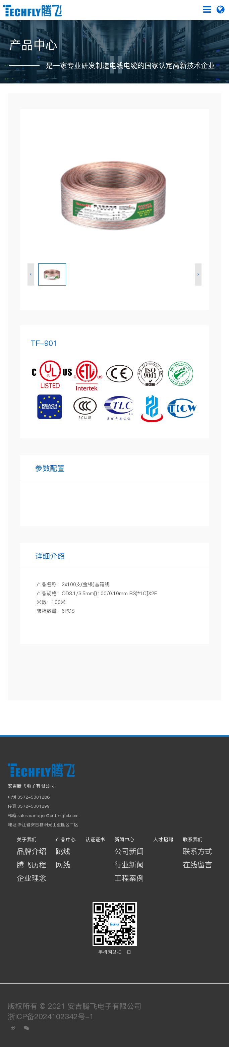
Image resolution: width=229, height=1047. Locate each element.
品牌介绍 (31, 851)
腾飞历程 (31, 865)
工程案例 (129, 878)
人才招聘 (163, 839)
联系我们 (193, 839)
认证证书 (95, 839)
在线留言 (197, 865)
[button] (30, 274)
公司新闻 (129, 851)
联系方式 (197, 851)
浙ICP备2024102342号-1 (51, 1016)
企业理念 (31, 878)
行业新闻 (129, 865)
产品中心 (66, 839)
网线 (63, 865)
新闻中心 (124, 839)
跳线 (63, 851)
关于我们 (27, 839)
